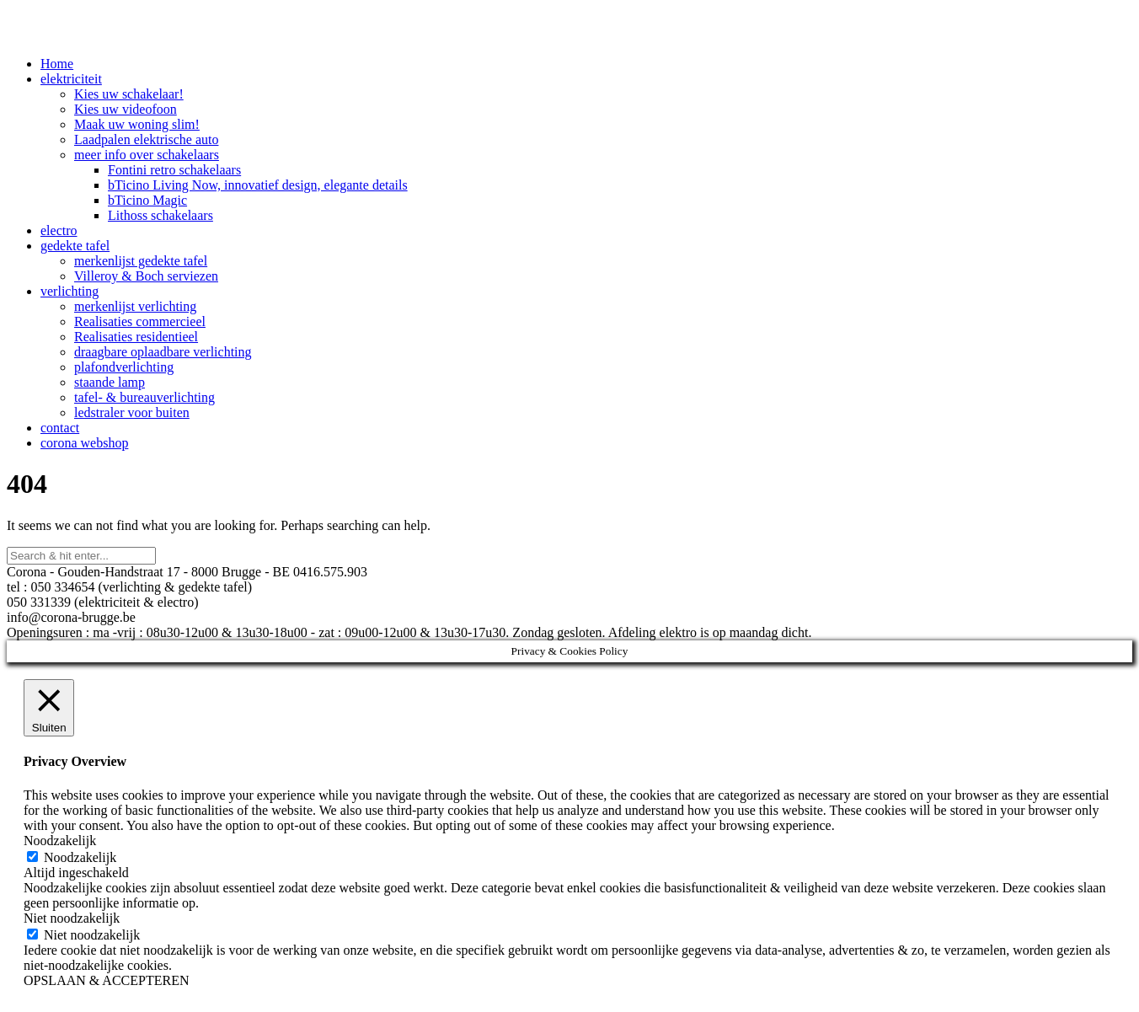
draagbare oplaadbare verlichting (163, 352)
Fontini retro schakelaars (174, 170)
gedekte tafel (75, 245)
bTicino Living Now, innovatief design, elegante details (258, 185)
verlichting (69, 291)
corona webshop (84, 443)
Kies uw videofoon (125, 109)
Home (56, 63)
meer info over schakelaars (146, 154)
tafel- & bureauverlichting (144, 397)
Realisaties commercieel (140, 321)
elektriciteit (71, 79)
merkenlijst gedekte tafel (140, 261)
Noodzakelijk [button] (60, 840)
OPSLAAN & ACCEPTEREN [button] (106, 980)
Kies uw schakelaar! (129, 94)
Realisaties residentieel (136, 336)
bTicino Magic (147, 200)
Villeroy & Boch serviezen (146, 276)
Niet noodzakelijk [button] (72, 918)
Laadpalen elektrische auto (146, 139)
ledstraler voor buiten (132, 412)
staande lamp (109, 382)
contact (59, 427)
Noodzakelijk (80, 857)
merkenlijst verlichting (135, 306)
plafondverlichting (124, 367)
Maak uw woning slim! (137, 124)
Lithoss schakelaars (160, 215)
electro (59, 230)
